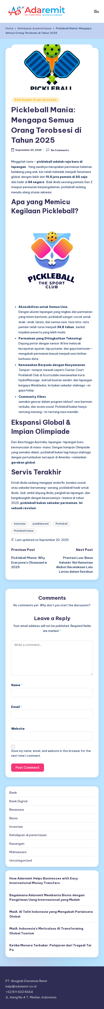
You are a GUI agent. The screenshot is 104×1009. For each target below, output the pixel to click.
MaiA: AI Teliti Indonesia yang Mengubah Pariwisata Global (51, 914)
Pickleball (62, 523)
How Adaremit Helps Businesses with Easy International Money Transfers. (43, 880)
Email (16, 707)
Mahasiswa (17, 852)
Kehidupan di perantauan (36, 99)
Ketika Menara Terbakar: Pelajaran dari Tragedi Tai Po (50, 947)
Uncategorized (20, 860)
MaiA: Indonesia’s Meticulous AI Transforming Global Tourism (46, 930)
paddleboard (41, 523)
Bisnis (13, 818)
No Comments (57, 150)
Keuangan (16, 844)
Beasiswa (16, 810)
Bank (13, 793)
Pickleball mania (24, 530)
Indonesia (20, 523)
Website (18, 729)
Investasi (16, 827)
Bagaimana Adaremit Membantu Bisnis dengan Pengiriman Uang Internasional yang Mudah (47, 897)
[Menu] (96, 11)
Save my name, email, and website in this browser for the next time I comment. (51, 753)
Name (17, 685)
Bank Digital (18, 801)
